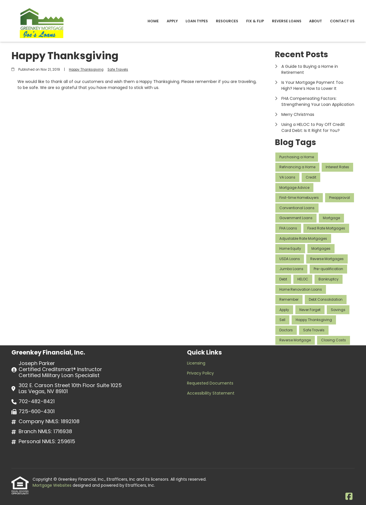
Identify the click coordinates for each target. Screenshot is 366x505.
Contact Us (342, 21)
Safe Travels (118, 69)
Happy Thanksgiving (86, 69)
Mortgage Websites (53, 485)
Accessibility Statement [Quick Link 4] (210, 393)
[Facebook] (349, 496)
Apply (172, 21)
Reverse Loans (286, 21)
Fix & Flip (255, 21)
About (315, 21)
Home (153, 21)
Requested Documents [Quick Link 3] (210, 383)
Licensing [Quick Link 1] (196, 363)
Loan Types (197, 21)
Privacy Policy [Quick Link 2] (200, 373)
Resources (227, 21)
